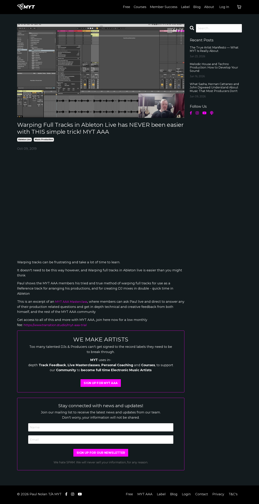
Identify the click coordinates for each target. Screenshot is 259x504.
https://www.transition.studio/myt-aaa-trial (57, 325)
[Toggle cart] (239, 7)
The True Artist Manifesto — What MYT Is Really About (214, 49)
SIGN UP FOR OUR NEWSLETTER (100, 453)
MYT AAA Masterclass (72, 302)
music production (44, 139)
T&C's (233, 495)
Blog (197, 7)
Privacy (218, 495)
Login (186, 495)
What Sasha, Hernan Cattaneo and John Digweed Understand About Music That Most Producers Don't (214, 88)
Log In (224, 7)
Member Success (163, 7)
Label (185, 7)
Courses (140, 7)
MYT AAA (144, 495)
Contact (201, 495)
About (209, 7)
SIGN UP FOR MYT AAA (101, 383)
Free (126, 7)
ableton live (24, 139)
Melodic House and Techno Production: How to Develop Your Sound (214, 68)
